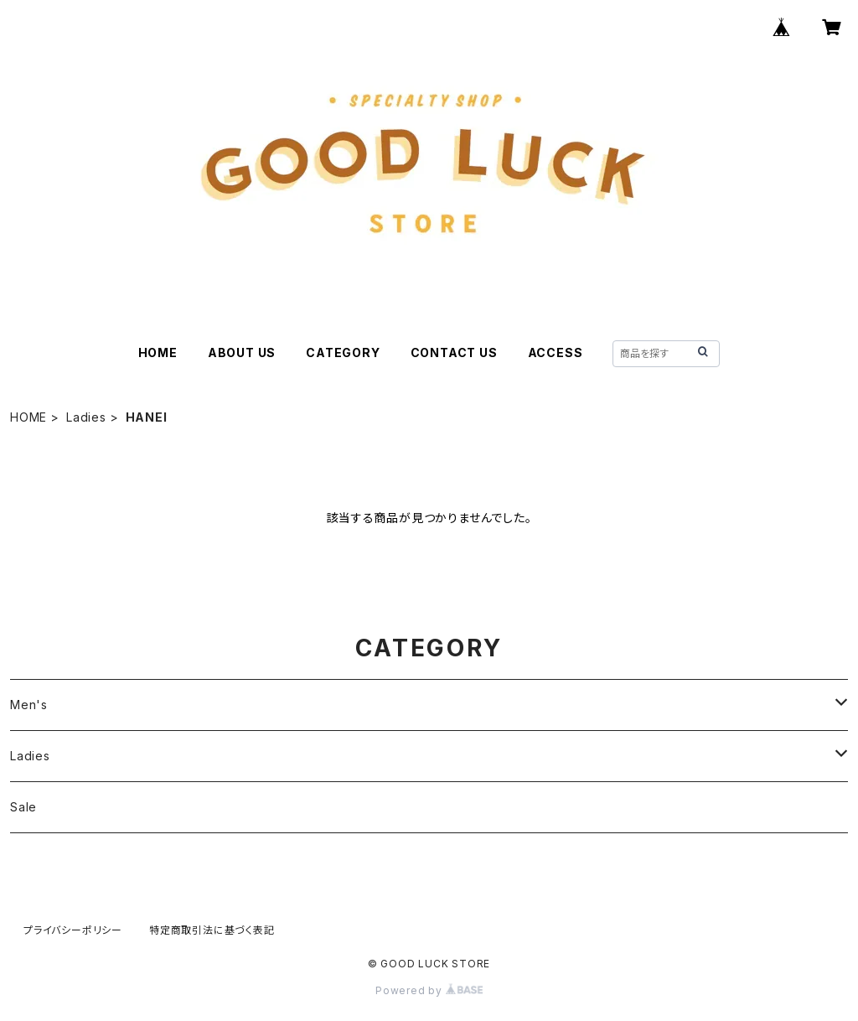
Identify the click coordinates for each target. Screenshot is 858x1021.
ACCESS (555, 352)
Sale (23, 807)
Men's (29, 704)
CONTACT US (454, 352)
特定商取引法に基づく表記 (212, 930)
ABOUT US (242, 352)
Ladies (86, 417)
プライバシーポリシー (72, 930)
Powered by (429, 990)
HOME (158, 352)
